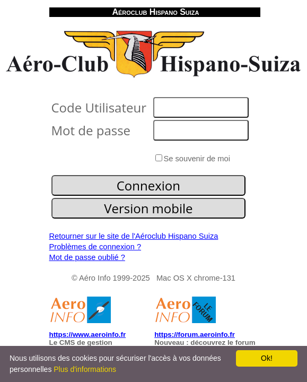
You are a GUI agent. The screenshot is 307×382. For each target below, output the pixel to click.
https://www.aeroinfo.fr (87, 334)
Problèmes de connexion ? (95, 246)
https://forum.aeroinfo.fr (194, 334)
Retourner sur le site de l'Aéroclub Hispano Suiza (133, 236)
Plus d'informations (85, 369)
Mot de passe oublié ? (87, 257)
